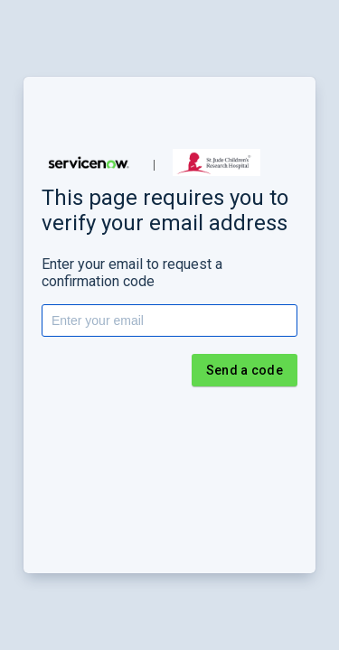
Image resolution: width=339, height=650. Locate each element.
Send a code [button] (244, 370)
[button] (89, 162)
